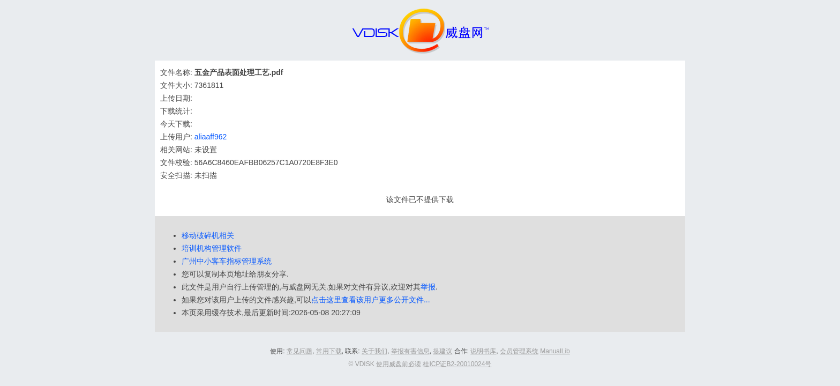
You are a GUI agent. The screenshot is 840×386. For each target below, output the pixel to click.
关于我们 (374, 351)
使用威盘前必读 (398, 364)
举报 (428, 287)
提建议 (442, 351)
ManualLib (554, 351)
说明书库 (483, 351)
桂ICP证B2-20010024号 (457, 364)
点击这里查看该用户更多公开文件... (370, 299)
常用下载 (329, 351)
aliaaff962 (210, 136)
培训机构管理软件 (212, 248)
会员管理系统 (519, 351)
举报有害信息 (410, 351)
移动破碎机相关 (208, 235)
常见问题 (299, 351)
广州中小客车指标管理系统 (227, 261)
